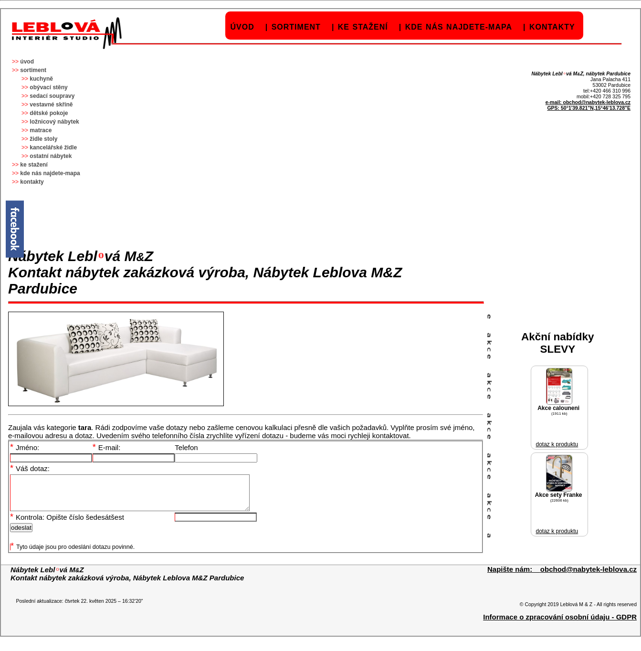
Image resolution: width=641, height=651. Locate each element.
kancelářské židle (53, 147)
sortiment (296, 27)
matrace (41, 130)
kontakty (552, 27)
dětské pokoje (49, 113)
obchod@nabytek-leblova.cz (596, 102)
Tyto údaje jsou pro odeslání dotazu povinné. (73, 554)
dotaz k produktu (557, 444)
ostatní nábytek (51, 156)
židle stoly (43, 139)
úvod (242, 27)
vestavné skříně (51, 104)
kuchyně (41, 78)
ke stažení (363, 27)
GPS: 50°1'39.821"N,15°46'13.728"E (588, 108)
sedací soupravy (52, 96)
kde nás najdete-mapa (458, 27)
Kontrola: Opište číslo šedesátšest (67, 524)
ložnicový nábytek (54, 121)
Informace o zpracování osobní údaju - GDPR (560, 624)
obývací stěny (48, 87)
